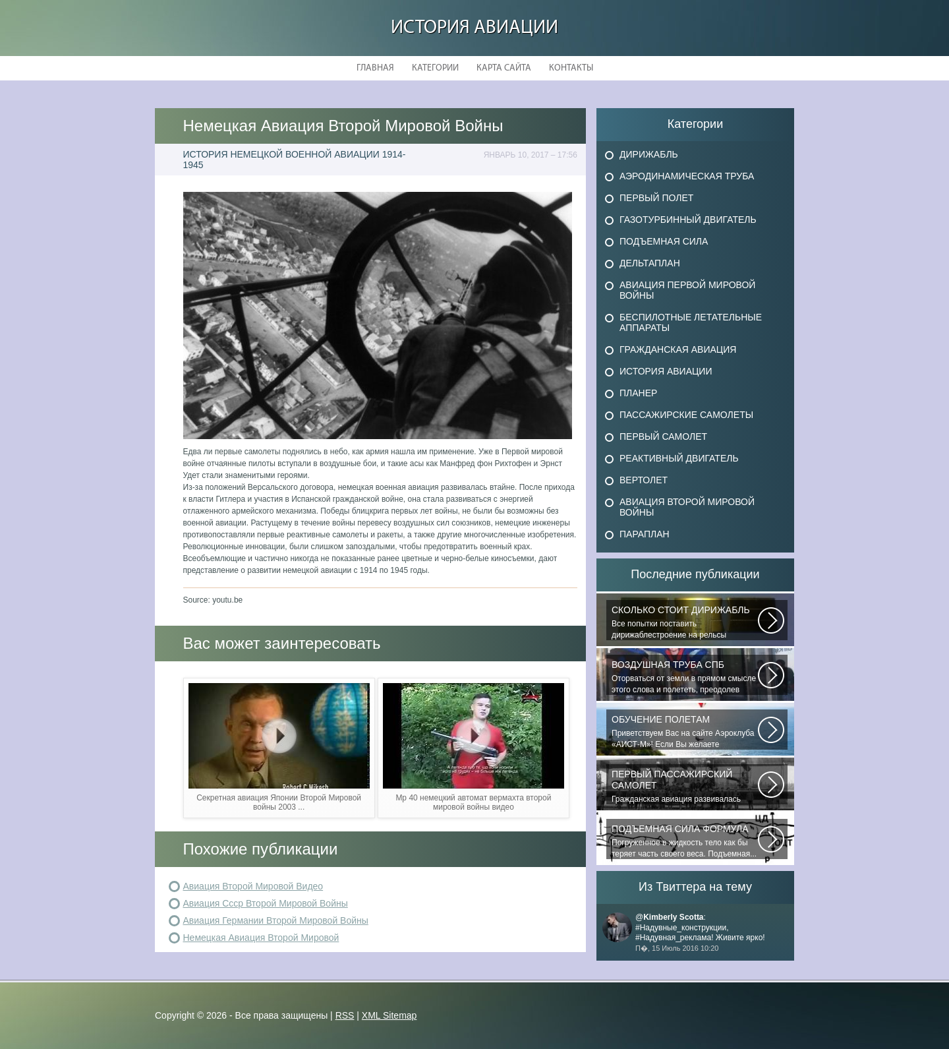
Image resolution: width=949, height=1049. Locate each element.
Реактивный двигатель (679, 458)
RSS (345, 1015)
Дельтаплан (649, 263)
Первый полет (656, 198)
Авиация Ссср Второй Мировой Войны (265, 903)
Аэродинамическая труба (686, 176)
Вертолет (643, 480)
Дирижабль (648, 154)
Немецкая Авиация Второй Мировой (261, 937)
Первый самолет (663, 436)
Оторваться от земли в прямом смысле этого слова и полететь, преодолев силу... (685, 677)
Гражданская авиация (677, 349)
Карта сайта (503, 68)
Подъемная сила (663, 241)
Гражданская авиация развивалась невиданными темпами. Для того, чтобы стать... (685, 786)
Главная (375, 68)
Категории (435, 68)
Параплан (644, 534)
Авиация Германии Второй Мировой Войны (275, 920)
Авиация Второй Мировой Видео (253, 886)
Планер (638, 393)
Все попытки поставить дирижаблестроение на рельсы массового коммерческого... (685, 622)
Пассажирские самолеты (686, 414)
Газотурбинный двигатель (688, 219)
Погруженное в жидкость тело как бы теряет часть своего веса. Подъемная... (685, 841)
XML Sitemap (389, 1015)
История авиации (474, 28)
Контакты (571, 68)
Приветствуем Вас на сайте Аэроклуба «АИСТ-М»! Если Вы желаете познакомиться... (685, 732)
